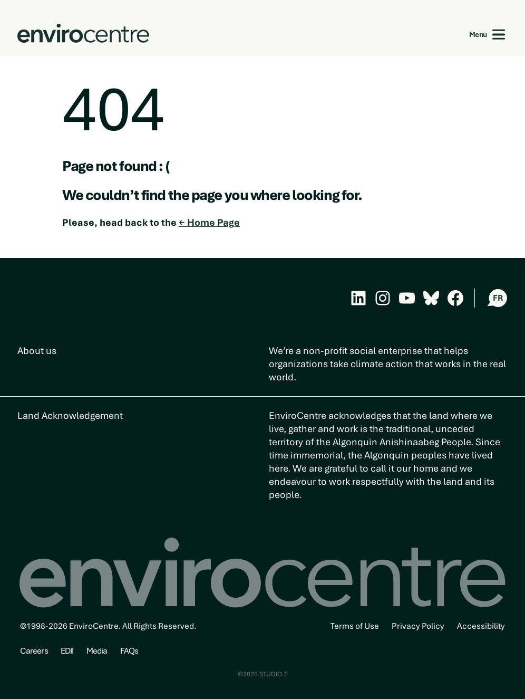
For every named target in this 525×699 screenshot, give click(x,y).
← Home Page (209, 222)
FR (498, 298)
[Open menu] (499, 34)
